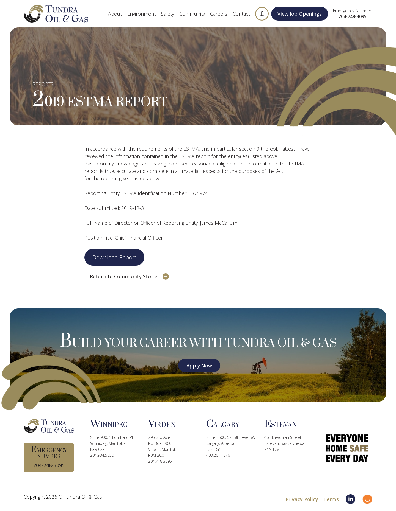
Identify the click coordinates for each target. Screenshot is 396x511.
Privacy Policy (301, 499)
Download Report (114, 257)
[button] (262, 14)
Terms (331, 499)
